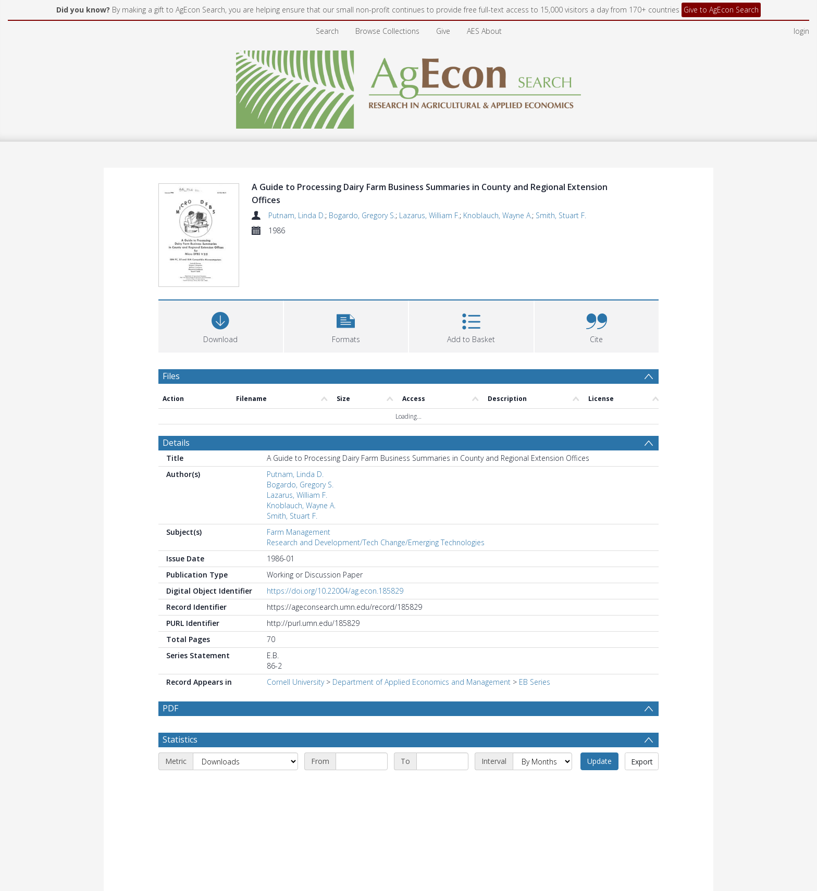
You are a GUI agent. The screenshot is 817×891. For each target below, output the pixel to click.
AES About (484, 31)
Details (176, 394)
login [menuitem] (801, 31)
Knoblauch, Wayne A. (497, 215)
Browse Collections (387, 31)
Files (171, 328)
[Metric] (245, 738)
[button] (346, 277)
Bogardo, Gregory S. (362, 215)
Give (443, 31)
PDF (170, 660)
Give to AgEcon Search (721, 10)
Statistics (180, 716)
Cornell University (295, 634)
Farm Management (298, 484)
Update (599, 738)
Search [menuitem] (327, 31)
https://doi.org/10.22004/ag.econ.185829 (335, 543)
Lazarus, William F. (429, 215)
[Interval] (542, 738)
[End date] (442, 738)
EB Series (534, 634)
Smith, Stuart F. (561, 215)
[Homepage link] (408, 86)
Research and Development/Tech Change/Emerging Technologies (376, 494)
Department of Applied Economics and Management (421, 634)
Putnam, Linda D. (296, 215)
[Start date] (362, 738)
